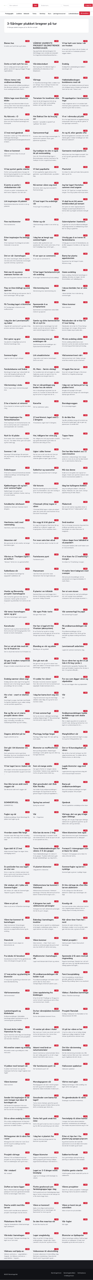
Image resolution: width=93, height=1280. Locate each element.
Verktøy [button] (42, 13)
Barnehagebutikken (69, 1273)
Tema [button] (34, 13)
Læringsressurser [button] (59, 13)
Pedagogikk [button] (9, 13)
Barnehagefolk (13, 1274)
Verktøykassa (81, 1273)
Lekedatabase (74, 13)
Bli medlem (84, 13)
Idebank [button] (26, 13)
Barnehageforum (56, 1273)
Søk (35, 5)
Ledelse (19, 13)
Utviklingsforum (69, 1276)
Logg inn (88, 5)
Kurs (49, 13)
